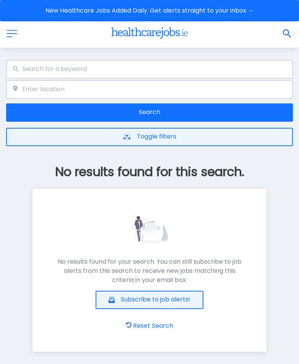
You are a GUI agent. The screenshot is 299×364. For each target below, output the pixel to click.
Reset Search (149, 325)
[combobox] (149, 69)
